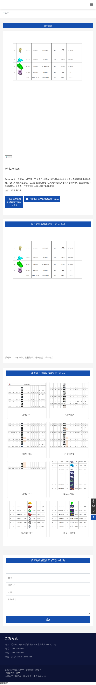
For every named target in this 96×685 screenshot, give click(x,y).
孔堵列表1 (27, 415)
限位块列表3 (69, 533)
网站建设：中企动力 (32, 676)
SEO (18, 673)
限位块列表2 (27, 533)
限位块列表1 (69, 494)
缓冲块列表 (16, 190)
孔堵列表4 (69, 454)
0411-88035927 (17, 649)
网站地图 (4, 683)
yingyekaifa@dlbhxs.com (21, 657)
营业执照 (10, 673)
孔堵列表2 (69, 415)
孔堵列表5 (27, 494)
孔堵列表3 (27, 454)
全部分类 (48, 25)
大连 (44, 676)
